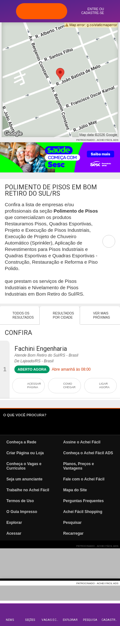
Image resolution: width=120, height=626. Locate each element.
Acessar (13, 533)
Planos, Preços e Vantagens (78, 466)
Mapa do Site (75, 490)
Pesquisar (72, 522)
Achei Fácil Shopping (82, 511)
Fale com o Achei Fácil (84, 479)
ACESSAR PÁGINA (34, 385)
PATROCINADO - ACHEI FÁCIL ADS (97, 140)
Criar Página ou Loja (25, 453)
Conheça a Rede (21, 442)
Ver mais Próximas (101, 315)
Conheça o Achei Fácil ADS (88, 453)
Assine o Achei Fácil (81, 442)
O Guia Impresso (21, 511)
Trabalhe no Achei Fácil (27, 490)
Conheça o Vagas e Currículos (23, 466)
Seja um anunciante (24, 479)
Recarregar (73, 533)
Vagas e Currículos (51, 620)
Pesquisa (90, 620)
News (10, 620)
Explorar (70, 620)
